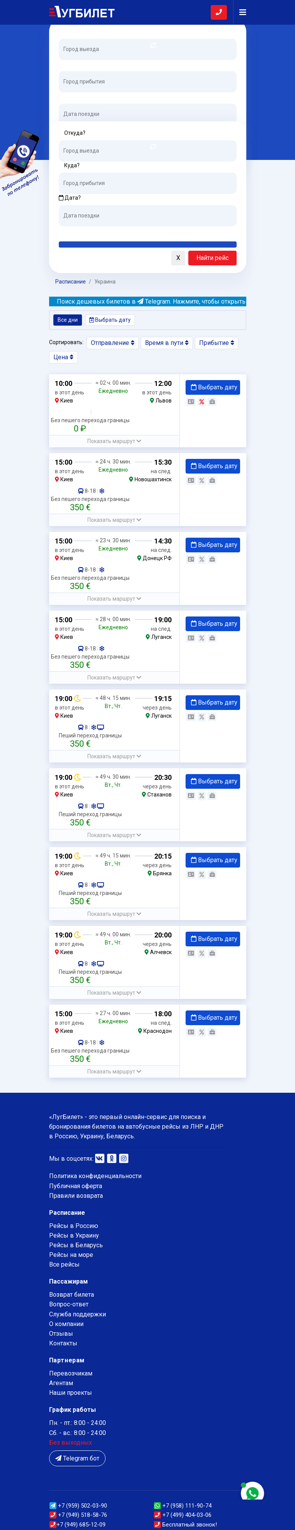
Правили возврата (76, 1195)
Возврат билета (71, 1294)
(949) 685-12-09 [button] (77, 1524)
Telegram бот (77, 1458)
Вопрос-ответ (69, 1304)
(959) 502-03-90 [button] (78, 1505)
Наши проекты (70, 1392)
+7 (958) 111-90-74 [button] (182, 1505)
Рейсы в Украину (74, 1235)
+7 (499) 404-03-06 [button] (182, 1514)
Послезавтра (123, 232)
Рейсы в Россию (73, 1225)
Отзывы (61, 1333)
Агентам (61, 1383)
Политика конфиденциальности (95, 1176)
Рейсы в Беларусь (76, 1245)
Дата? (70, 96)
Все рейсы (64, 1264)
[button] (57, 258)
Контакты (63, 1343)
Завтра (90, 232)
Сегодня (70, 232)
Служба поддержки (77, 1314)
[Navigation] (239, 12)
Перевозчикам (70, 1373)
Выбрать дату (110, 320)
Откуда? (74, 32)
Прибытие (216, 342)
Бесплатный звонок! (185, 1524)
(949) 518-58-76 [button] (78, 1514)
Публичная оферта (75, 1186)
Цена (63, 357)
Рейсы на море (71, 1254)
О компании (66, 1324)
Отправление (113, 342)
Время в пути (167, 342)
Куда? (72, 64)
